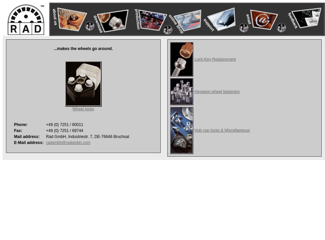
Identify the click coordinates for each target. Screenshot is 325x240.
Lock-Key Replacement (215, 59)
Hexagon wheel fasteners (217, 91)
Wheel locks (83, 109)
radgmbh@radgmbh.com (68, 142)
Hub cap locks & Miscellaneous (222, 130)
